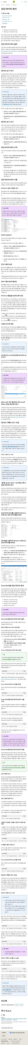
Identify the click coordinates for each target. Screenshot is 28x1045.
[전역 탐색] (1, 2)
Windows (8, 4)
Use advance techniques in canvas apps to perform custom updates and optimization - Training (13, 1019)
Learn (2, 4)
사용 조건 (3, 1043)
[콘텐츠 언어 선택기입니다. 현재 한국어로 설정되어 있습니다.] (4, 1033)
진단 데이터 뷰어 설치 (7, 15)
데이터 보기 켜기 (6, 17)
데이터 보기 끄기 (6, 19)
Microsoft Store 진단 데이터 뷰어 (9, 51)
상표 (8, 1043)
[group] (14, 673)
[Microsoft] (14, 2)
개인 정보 (14, 4)
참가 (20, 1039)
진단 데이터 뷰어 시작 (7, 21)
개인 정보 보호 (4, 1041)
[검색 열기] (22, 2)
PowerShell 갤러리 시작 (8, 659)
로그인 (25, 1)
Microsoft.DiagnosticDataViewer (9, 679)
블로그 (15, 1039)
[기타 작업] (25, 5)
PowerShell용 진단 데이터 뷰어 (13, 64)
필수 (11, 787)
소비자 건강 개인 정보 (15, 1041)
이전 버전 (10, 1039)
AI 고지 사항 (3, 1039)
